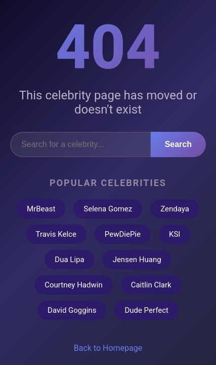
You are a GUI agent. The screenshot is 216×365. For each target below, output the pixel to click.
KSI (174, 234)
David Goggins (72, 310)
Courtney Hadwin (73, 284)
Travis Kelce (56, 234)
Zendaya (174, 208)
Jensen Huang (137, 259)
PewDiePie (123, 234)
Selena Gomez (107, 208)
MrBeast (41, 208)
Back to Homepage (108, 348)
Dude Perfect (146, 310)
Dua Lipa (69, 259)
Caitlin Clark (151, 284)
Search (178, 144)
